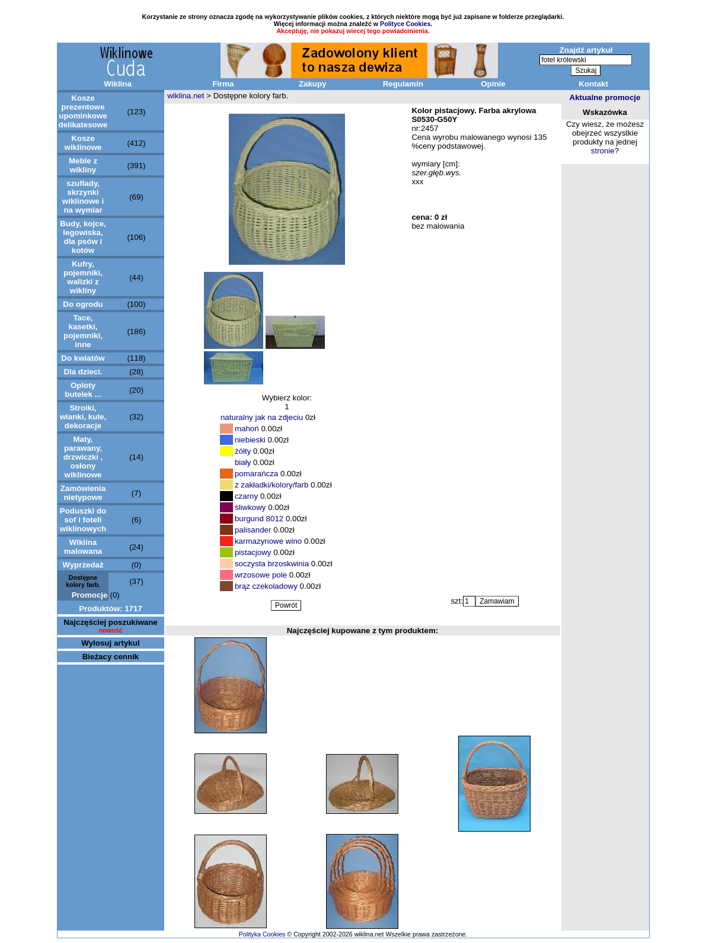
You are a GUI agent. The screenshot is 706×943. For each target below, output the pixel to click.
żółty (243, 451)
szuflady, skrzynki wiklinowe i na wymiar (83, 196)
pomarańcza (256, 473)
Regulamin (403, 83)
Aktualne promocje (605, 97)
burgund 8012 (259, 518)
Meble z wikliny (83, 165)
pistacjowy (254, 552)
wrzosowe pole (261, 574)
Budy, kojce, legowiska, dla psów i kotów (83, 237)
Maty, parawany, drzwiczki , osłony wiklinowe (83, 457)
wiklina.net (185, 95)
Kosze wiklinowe (83, 143)
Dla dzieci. (82, 371)
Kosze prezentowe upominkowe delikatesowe (83, 111)
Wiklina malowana (83, 547)
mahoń (247, 428)
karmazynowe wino (268, 541)
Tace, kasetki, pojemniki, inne (83, 331)
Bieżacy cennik (110, 656)
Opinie (493, 83)
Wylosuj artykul (110, 643)
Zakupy (313, 83)
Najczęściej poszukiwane (110, 622)
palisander (253, 529)
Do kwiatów (82, 358)
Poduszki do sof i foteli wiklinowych (83, 519)
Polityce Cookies (405, 23)
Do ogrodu (83, 304)
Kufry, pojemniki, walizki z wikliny (83, 277)
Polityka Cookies (262, 934)
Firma (223, 83)
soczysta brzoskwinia (272, 563)
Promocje (90, 595)
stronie (603, 150)
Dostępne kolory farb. (83, 581)
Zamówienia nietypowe (83, 493)
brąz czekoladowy (266, 586)
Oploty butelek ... (83, 390)
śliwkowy (250, 507)
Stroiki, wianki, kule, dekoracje (83, 416)
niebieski (250, 439)
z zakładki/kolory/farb (271, 484)
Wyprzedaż (82, 564)
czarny (246, 496)
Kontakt (593, 83)
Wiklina (118, 83)
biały (243, 462)
